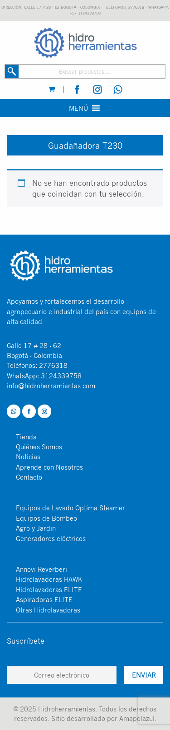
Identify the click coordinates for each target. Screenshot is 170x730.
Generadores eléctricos (51, 538)
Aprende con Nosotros (49, 466)
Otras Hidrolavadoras (48, 609)
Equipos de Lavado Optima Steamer (70, 507)
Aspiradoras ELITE (44, 599)
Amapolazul (137, 718)
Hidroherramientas (66, 708)
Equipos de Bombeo (46, 518)
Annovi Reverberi (41, 569)
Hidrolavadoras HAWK (49, 579)
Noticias (28, 456)
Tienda (26, 436)
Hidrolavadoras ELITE (49, 589)
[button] (78, 108)
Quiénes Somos (39, 446)
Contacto (29, 476)
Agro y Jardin (36, 527)
